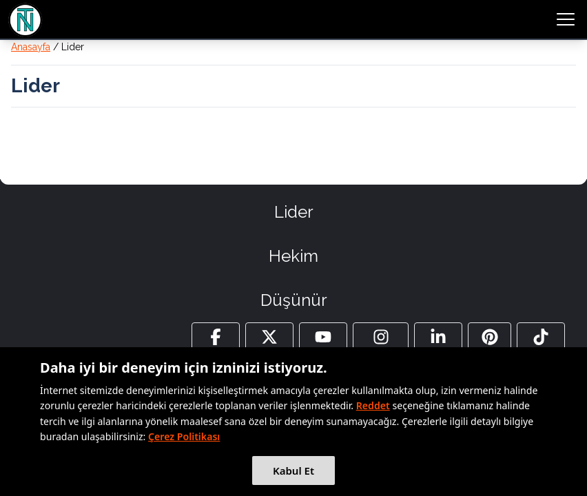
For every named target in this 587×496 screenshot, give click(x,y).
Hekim (293, 256)
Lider (293, 212)
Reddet (373, 405)
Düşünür (293, 300)
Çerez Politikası (184, 436)
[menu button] (565, 19)
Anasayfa (30, 46)
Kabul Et (293, 470)
